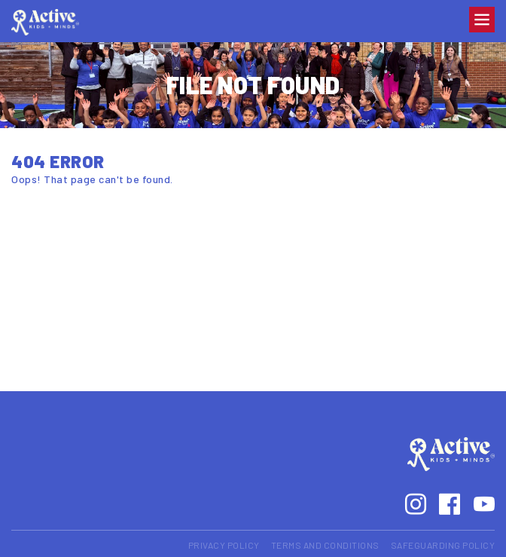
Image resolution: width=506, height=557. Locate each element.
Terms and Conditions (325, 545)
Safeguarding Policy (443, 545)
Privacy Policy (224, 545)
